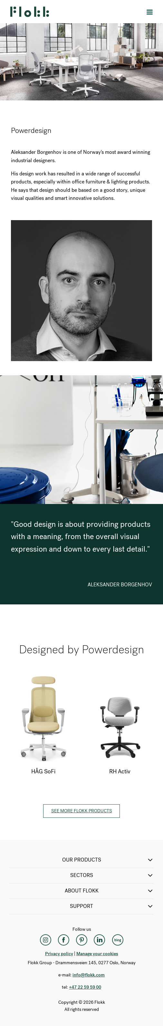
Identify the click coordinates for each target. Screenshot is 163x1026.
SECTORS (112, 875)
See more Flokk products (81, 811)
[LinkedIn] (99, 939)
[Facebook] (63, 939)
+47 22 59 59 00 (85, 987)
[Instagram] (45, 939)
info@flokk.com (88, 975)
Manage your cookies (97, 954)
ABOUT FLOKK (109, 891)
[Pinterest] (81, 939)
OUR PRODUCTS (108, 860)
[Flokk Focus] (117, 939)
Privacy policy (59, 954)
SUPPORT (112, 906)
